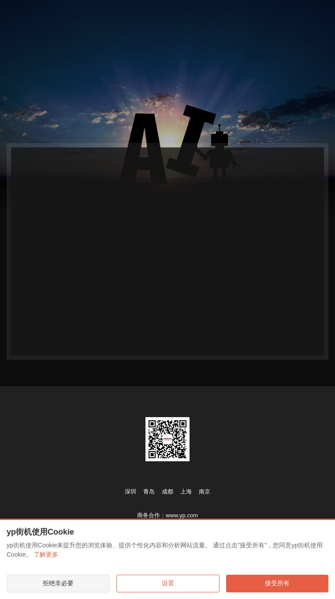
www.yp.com (182, 515)
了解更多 (46, 554)
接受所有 (277, 583)
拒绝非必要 (58, 583)
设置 (168, 583)
